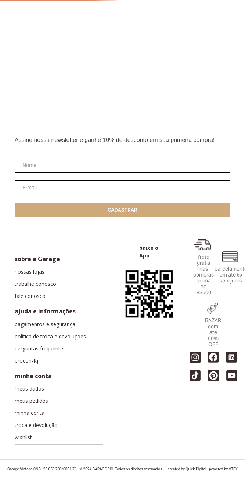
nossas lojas (29, 271)
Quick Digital (196, 469)
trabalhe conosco (35, 284)
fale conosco (30, 296)
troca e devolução (36, 425)
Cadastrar (122, 210)
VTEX (233, 469)
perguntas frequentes (40, 348)
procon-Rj (26, 360)
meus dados (29, 388)
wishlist (23, 437)
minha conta (29, 413)
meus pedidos (31, 401)
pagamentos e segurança (45, 324)
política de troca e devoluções (50, 336)
